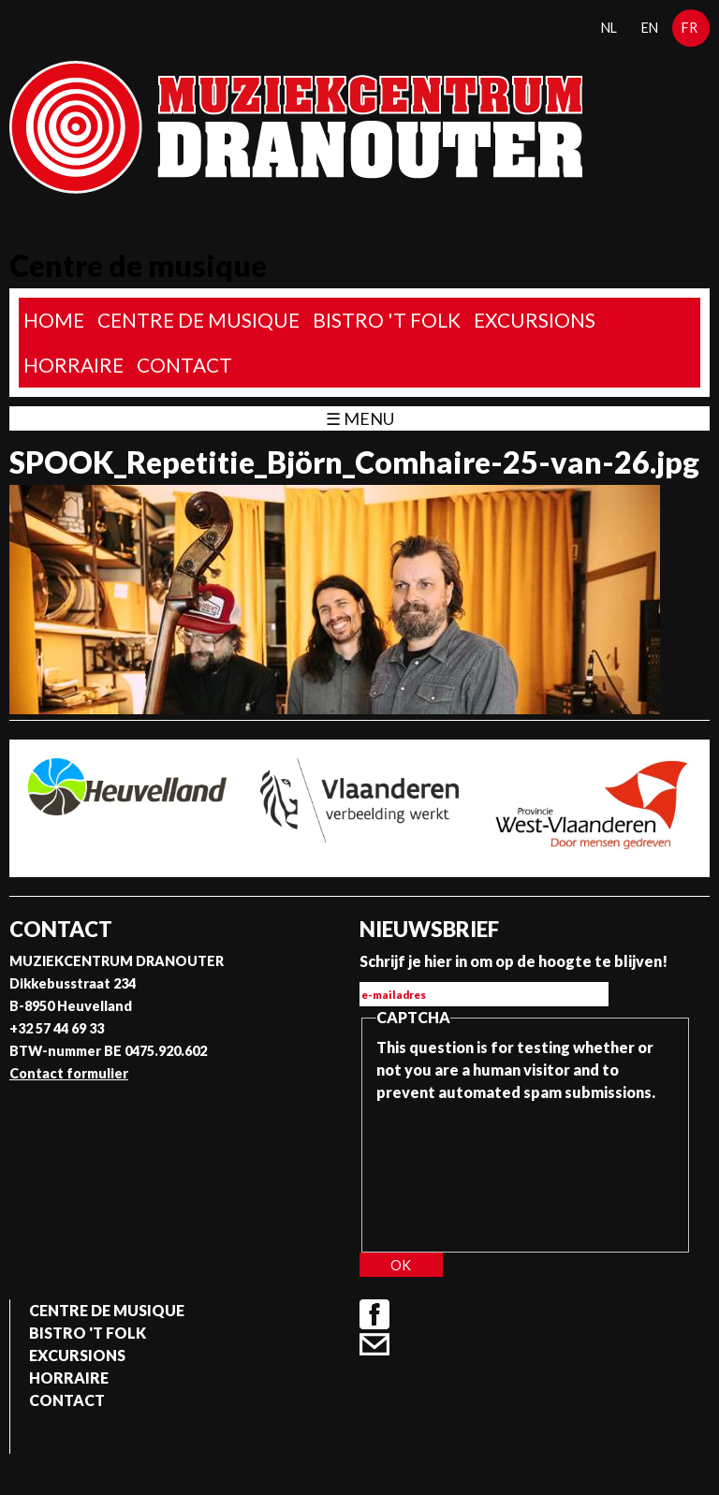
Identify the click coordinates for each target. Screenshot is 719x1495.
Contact (184, 364)
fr (689, 28)
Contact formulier (68, 1073)
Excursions (534, 319)
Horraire (73, 364)
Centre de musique (198, 319)
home (53, 319)
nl (609, 28)
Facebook (374, 1314)
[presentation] (453, 1171)
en (649, 28)
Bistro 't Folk (387, 319)
